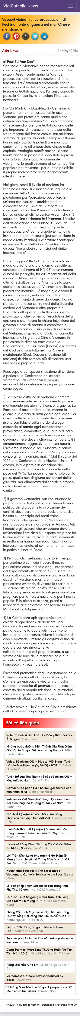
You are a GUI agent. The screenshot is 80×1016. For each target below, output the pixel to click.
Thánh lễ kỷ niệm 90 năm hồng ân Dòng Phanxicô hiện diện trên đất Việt (34, 816)
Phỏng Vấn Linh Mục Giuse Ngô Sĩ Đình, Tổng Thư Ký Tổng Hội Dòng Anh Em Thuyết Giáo (37, 914)
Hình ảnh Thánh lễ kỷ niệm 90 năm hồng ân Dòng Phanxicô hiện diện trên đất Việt (36, 831)
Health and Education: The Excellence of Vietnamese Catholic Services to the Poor (34, 872)
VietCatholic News (20, 5)
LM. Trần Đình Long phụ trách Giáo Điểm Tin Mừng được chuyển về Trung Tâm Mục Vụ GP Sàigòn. (37, 859)
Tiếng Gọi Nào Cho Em (22, 965)
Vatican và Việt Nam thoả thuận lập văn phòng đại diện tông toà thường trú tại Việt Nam (38, 801)
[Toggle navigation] (71, 6)
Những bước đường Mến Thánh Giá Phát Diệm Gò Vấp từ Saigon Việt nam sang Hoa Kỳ (39, 748)
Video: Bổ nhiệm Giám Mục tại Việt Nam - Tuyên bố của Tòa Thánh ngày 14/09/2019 (39, 763)
